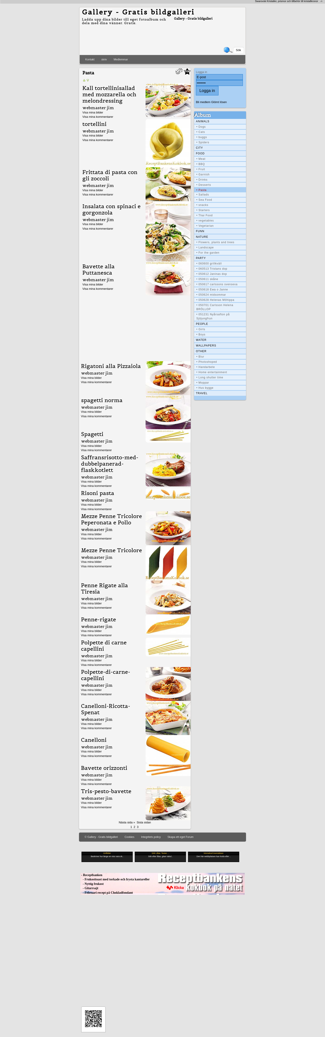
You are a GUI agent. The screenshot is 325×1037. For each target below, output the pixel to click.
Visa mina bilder (92, 112)
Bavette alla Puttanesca (98, 269)
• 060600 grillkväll (209, 263)
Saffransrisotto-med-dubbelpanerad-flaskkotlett (109, 463)
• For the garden (207, 252)
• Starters (203, 210)
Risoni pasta (97, 493)
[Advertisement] (135, 327)
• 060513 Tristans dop (211, 268)
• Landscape (205, 247)
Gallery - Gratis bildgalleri (138, 12)
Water (201, 340)
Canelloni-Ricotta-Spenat (105, 709)
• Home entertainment (211, 372)
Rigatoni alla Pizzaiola (111, 366)
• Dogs (201, 126)
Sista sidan (144, 822)
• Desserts (203, 184)
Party (201, 258)
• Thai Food (204, 215)
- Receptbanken (91, 875)
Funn (200, 231)
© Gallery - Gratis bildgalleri (101, 837)
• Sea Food (204, 199)
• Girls (200, 329)
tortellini (94, 124)
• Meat (200, 158)
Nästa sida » (127, 822)
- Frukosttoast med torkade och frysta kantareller (115, 879)
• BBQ (200, 164)
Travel (202, 393)
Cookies (129, 837)
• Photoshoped (206, 361)
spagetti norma (102, 400)
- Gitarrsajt (89, 888)
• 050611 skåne (207, 279)
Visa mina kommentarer (97, 116)
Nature (202, 236)
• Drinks (202, 179)
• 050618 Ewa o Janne (212, 289)
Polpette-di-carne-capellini (105, 675)
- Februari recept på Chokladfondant (106, 892)
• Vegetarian (205, 225)
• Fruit (200, 169)
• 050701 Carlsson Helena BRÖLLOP (214, 307)
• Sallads (202, 194)
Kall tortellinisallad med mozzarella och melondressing (109, 94)
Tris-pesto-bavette (106, 791)
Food (200, 153)
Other (201, 351)
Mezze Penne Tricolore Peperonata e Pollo (111, 519)
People (202, 323)
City (199, 147)
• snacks (202, 205)
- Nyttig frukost (92, 884)
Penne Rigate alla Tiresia (104, 588)
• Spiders (202, 142)
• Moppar (202, 382)
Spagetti (92, 434)
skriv (104, 59)
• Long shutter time (209, 377)
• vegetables (205, 220)
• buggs (201, 137)
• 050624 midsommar (211, 294)
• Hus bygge (205, 387)
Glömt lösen (219, 102)
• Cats (200, 132)
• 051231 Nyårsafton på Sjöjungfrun (213, 316)
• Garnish (203, 174)
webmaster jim (98, 107)
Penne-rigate (98, 619)
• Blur (200, 356)
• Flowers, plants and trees (215, 242)
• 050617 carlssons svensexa (217, 284)
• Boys (200, 334)
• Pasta (201, 190)
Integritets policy (151, 837)
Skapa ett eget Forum (180, 837)
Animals (202, 121)
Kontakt (90, 59)
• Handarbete (205, 367)
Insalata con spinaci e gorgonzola (111, 209)
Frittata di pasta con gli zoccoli (109, 175)
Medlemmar (121, 59)
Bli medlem (203, 102)
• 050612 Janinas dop (211, 274)
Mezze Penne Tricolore (111, 550)
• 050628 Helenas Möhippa (215, 300)
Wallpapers (206, 345)
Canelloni (94, 740)
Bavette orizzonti (104, 768)
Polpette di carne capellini (104, 645)
